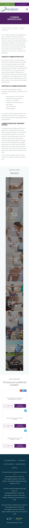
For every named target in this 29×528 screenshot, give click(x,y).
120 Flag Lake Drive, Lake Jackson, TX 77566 (14, 419)
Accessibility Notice (20, 464)
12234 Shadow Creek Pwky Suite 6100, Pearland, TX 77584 (14, 399)
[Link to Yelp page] (21, 391)
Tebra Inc (14, 460)
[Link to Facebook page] (25, 391)
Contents (22, 27)
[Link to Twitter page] (23, 391)
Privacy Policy (21, 460)
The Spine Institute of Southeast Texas (10, 27)
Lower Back (15, 29)
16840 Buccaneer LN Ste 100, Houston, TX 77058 (14, 439)
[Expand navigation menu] (27, 9)
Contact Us (14, 467)
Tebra (21, 522)
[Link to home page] (12, 9)
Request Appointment (20, 406)
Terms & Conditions (9, 464)
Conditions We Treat (6, 29)
